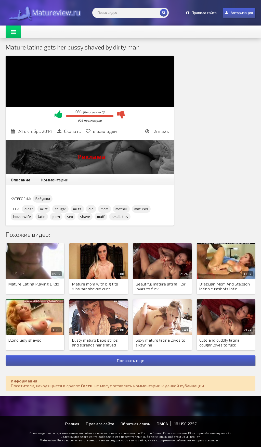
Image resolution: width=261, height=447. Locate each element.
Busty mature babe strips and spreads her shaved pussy (95, 343)
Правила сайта (100, 423)
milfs (77, 209)
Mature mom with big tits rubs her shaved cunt (95, 286)
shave (85, 216)
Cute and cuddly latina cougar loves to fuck (219, 342)
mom (104, 209)
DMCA (162, 423)
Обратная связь (135, 423)
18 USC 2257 (185, 423)
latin (41, 216)
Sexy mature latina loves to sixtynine (160, 342)
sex (70, 216)
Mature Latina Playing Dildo (33, 283)
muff (101, 216)
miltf (44, 209)
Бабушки (42, 198)
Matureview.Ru (44, 13)
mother (121, 209)
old (91, 209)
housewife (22, 216)
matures (141, 209)
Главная (72, 423)
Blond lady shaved (25, 340)
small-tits (120, 216)
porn (56, 216)
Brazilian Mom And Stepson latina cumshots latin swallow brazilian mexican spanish (224, 286)
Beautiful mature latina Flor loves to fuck (161, 286)
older (28, 209)
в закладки (101, 131)
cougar (60, 209)
